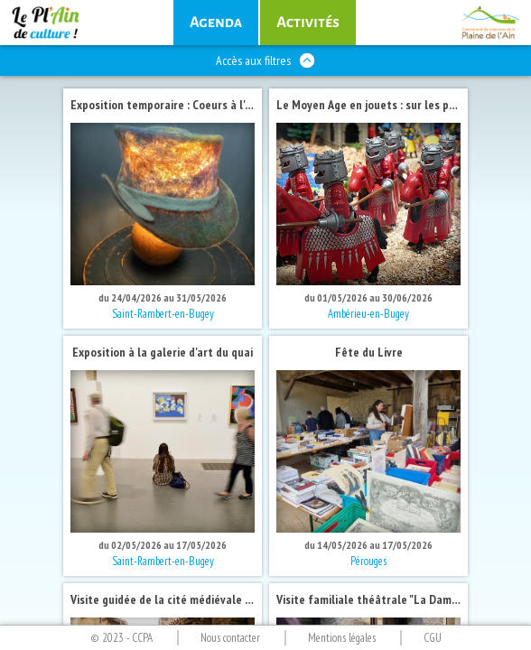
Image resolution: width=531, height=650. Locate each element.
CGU (433, 637)
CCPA (142, 637)
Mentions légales (342, 637)
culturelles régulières (308, 22)
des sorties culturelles (216, 22)
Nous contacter (230, 637)
